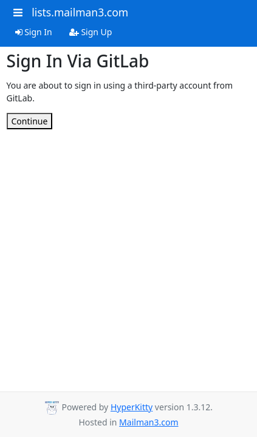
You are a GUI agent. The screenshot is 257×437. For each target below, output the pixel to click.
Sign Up (90, 32)
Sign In (33, 32)
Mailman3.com (148, 422)
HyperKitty (131, 407)
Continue (30, 121)
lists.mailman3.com (80, 12)
